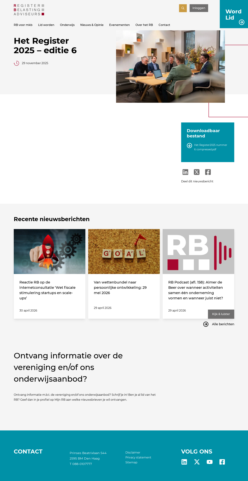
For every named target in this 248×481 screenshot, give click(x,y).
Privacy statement (138, 457)
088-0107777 (82, 464)
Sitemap (131, 462)
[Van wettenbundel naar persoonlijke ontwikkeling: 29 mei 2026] (124, 251)
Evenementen (119, 25)
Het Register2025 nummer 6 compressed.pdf (210, 147)
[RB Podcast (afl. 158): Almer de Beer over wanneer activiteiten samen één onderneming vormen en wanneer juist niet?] (198, 251)
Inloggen (198, 8)
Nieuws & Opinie (92, 25)
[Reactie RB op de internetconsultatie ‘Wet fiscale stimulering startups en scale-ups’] (49, 251)
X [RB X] (197, 462)
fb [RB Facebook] (222, 462)
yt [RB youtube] (210, 462)
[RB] (29, 14)
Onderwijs (67, 25)
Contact (164, 25)
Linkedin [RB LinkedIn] (184, 462)
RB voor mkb (23, 25)
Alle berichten (223, 324)
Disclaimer (132, 452)
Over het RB (144, 25)
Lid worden (46, 25)
